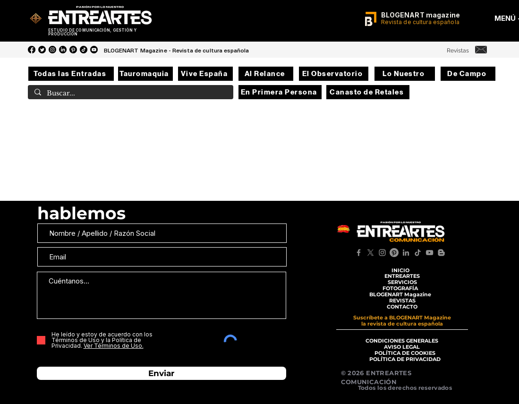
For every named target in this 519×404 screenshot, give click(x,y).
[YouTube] (94, 49)
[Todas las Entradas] (71, 74)
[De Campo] (468, 74)
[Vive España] (205, 74)
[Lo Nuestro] (404, 74)
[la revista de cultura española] (402, 324)
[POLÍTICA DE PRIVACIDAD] (405, 359)
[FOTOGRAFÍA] (400, 288)
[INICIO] (400, 270)
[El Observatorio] (333, 74)
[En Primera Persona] (280, 92)
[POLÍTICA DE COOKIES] (405, 353)
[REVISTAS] (402, 301)
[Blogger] (441, 252)
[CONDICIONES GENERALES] (402, 341)
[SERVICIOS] (402, 282)
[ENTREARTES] (402, 276)
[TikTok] (417, 252)
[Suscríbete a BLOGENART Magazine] (402, 318)
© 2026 (353, 373)
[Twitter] (42, 49)
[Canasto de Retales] (367, 92)
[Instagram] (52, 49)
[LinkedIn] (63, 49)
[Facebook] (31, 49)
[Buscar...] (130, 93)
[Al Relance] (265, 74)
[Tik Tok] (83, 49)
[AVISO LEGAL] (402, 347)
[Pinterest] (73, 49)
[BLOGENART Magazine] (400, 295)
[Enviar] (161, 373)
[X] (370, 252)
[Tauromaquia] (145, 74)
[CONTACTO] (402, 307)
